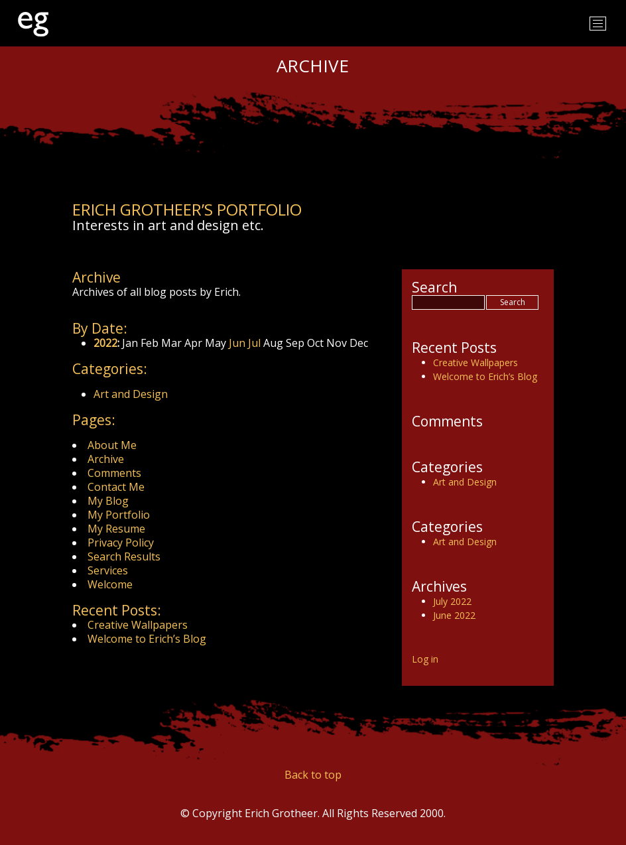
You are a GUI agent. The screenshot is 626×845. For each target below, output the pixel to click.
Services (108, 570)
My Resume (116, 528)
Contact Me (116, 487)
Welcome (110, 584)
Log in (425, 659)
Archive (106, 459)
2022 (105, 343)
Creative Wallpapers (138, 625)
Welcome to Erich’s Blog (147, 638)
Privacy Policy (121, 542)
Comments (114, 473)
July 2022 (452, 601)
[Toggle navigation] (598, 24)
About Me (112, 445)
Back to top (313, 774)
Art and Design (131, 394)
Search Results (124, 556)
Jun (237, 343)
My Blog (108, 500)
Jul (254, 343)
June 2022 (454, 615)
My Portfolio (119, 514)
